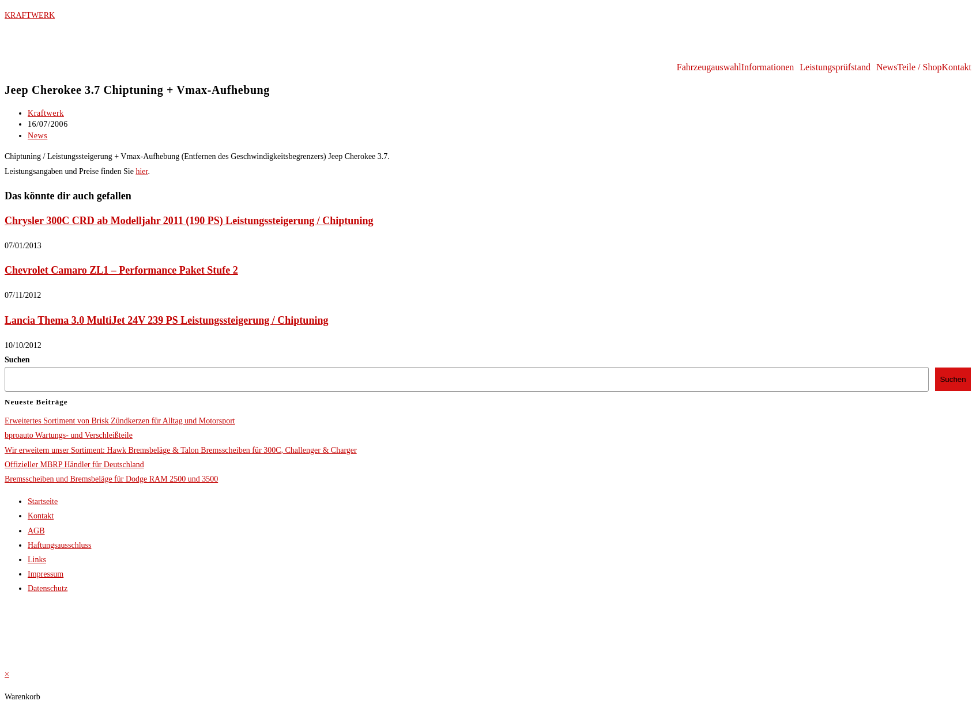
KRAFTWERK (30, 15)
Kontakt (956, 67)
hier (141, 171)
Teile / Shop (919, 67)
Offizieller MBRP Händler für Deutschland (74, 464)
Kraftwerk (46, 113)
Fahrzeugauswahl (709, 67)
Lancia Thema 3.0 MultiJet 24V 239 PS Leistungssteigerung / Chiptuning (166, 320)
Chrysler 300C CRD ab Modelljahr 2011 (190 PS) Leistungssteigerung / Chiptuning (189, 220)
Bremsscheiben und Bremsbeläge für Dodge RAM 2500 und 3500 (111, 479)
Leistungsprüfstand (835, 67)
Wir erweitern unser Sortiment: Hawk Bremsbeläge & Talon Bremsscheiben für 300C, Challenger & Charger (181, 450)
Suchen (17, 359)
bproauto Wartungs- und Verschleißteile (69, 435)
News (886, 67)
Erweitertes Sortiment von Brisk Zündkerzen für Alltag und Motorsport (120, 420)
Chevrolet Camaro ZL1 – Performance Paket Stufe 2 (121, 270)
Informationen (767, 67)
